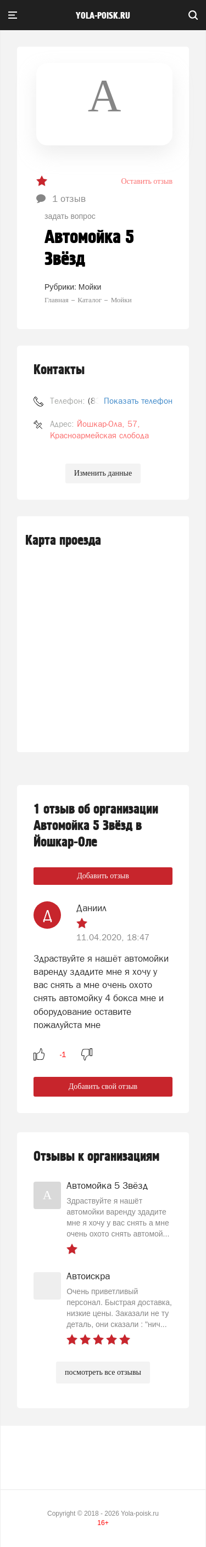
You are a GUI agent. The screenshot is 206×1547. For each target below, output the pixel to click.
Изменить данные (103, 473)
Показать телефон (138, 400)
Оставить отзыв (146, 181)
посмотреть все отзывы (103, 1372)
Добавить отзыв (103, 876)
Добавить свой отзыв (103, 1086)
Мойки (90, 287)
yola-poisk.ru (103, 15)
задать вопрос (70, 216)
